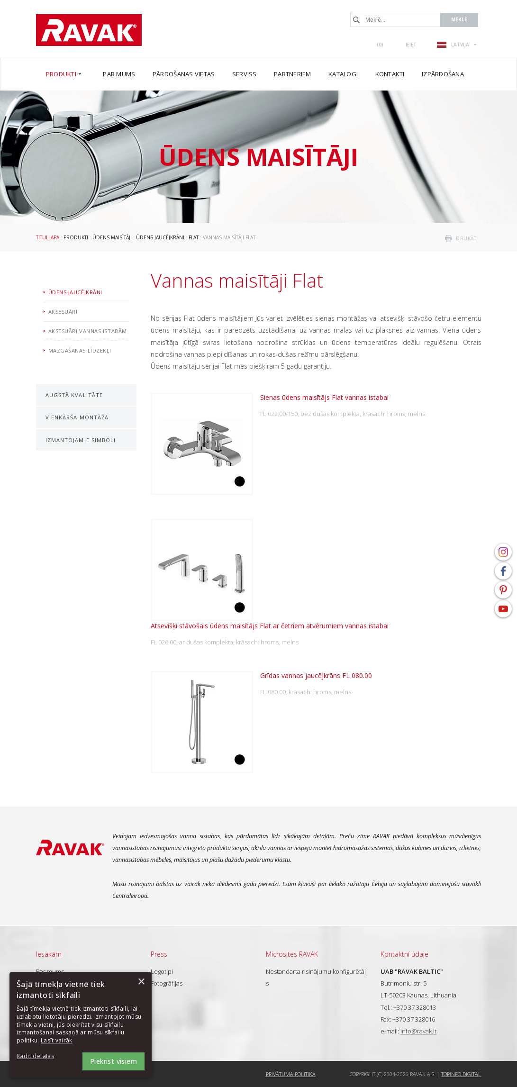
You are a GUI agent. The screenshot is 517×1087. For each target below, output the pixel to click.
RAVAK (89, 30)
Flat (194, 237)
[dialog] (80, 1025)
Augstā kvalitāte (74, 395)
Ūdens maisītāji (112, 237)
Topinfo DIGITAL (461, 1074)
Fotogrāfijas (166, 983)
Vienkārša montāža (77, 417)
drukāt (466, 238)
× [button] (141, 982)
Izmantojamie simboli (80, 440)
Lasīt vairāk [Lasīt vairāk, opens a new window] (57, 1040)
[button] (43, 1056)
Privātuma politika (291, 1074)
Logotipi (162, 971)
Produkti (75, 237)
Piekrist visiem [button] (113, 1061)
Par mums (50, 971)
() (380, 44)
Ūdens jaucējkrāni (160, 237)
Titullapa (47, 237)
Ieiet (411, 44)
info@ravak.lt (418, 1031)
